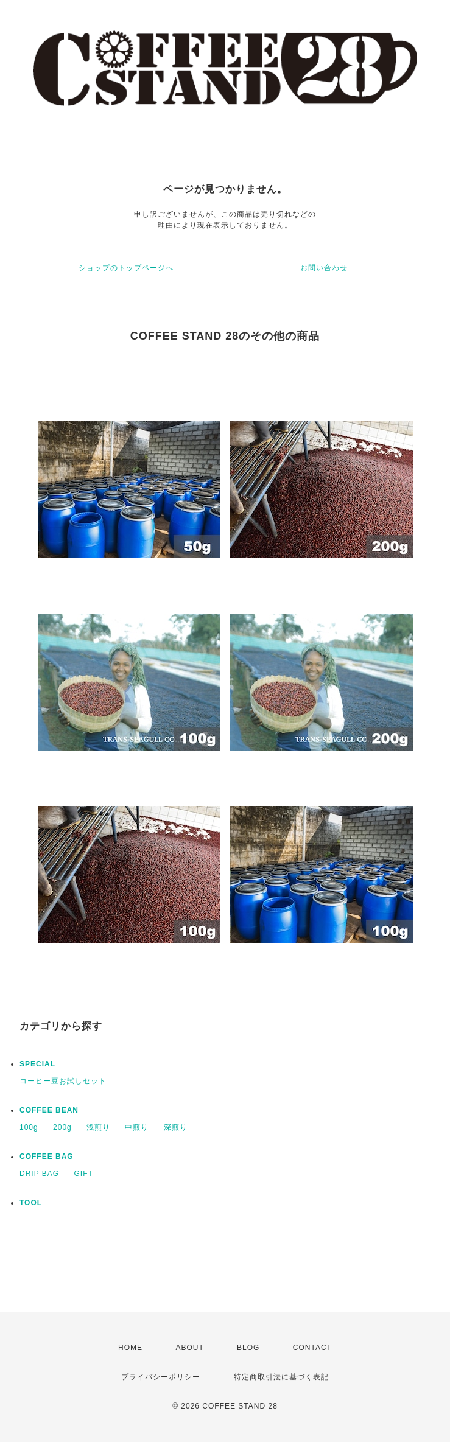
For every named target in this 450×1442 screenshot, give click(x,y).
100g (28, 1127)
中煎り (137, 1127)
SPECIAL (37, 1064)
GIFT (83, 1173)
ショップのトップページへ (126, 268)
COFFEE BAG (46, 1156)
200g (62, 1127)
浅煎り (98, 1127)
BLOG (248, 1347)
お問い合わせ (324, 268)
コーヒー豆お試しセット (63, 1081)
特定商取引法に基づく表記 (281, 1377)
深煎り (176, 1127)
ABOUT (189, 1347)
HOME (130, 1347)
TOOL (30, 1203)
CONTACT (312, 1347)
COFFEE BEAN (49, 1110)
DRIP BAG (39, 1173)
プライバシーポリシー (160, 1377)
